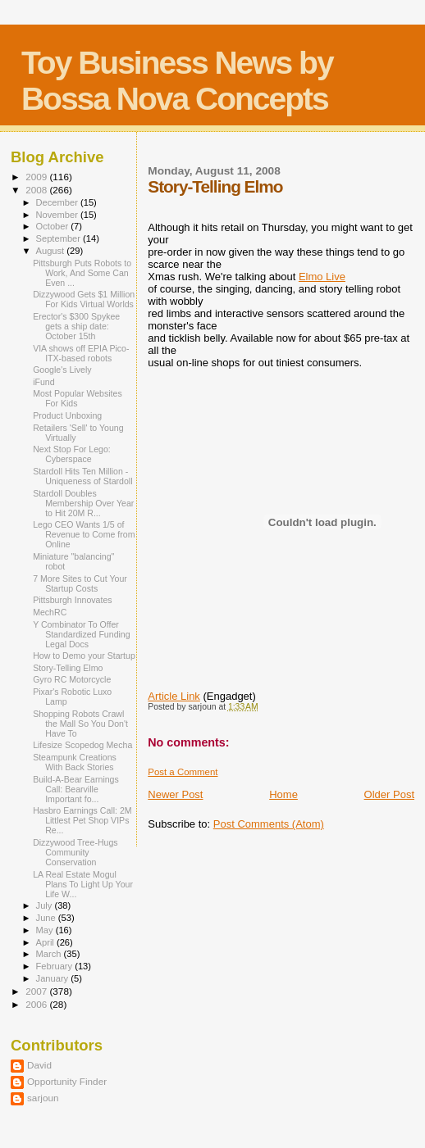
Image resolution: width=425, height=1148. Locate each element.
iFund (43, 382)
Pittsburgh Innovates (72, 600)
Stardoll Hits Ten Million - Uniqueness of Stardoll (82, 476)
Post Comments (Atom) (268, 824)
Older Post (389, 794)
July (45, 905)
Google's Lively (62, 369)
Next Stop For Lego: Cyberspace (72, 454)
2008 (37, 189)
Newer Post (175, 794)
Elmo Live (322, 276)
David (39, 1065)
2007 (37, 991)
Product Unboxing (67, 415)
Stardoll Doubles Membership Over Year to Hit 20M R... (83, 503)
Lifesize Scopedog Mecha (82, 745)
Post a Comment (182, 772)
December (58, 202)
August (51, 251)
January (53, 978)
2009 (37, 176)
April (46, 942)
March (50, 954)
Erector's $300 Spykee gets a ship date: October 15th (76, 326)
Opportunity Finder (67, 1081)
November (58, 215)
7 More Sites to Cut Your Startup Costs (80, 583)
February (55, 966)
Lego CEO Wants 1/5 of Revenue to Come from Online (84, 534)
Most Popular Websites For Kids (77, 398)
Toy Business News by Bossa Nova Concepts (177, 80)
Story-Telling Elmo (68, 668)
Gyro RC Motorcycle (72, 679)
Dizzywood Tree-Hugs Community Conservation (75, 852)
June (47, 918)
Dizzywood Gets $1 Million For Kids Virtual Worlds (84, 299)
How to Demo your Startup (84, 655)
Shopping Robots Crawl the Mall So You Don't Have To (80, 723)
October (53, 226)
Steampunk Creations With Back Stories (75, 762)
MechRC (49, 612)
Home (283, 794)
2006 (37, 1004)
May (46, 930)
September (60, 238)
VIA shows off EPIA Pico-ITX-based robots (81, 353)
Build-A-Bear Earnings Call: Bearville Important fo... (76, 789)
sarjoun (42, 1097)
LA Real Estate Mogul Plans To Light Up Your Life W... (83, 884)
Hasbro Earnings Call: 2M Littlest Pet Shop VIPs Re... (82, 820)
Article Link (174, 696)
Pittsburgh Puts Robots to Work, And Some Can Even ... (82, 273)
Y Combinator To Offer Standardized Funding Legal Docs (81, 634)
